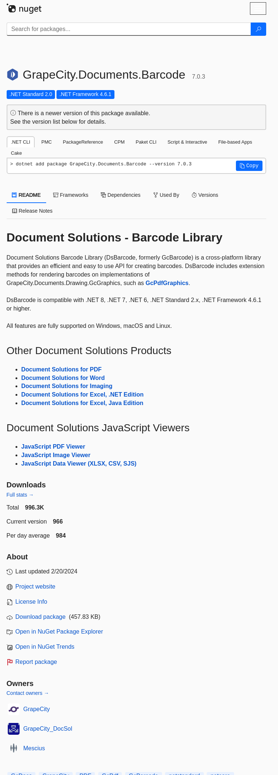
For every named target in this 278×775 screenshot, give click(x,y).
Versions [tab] (205, 195)
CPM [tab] (119, 142)
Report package (36, 662)
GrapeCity (36, 709)
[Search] (258, 29)
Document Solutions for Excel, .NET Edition (82, 394)
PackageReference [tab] (83, 142)
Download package (41, 617)
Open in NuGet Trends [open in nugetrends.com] (45, 647)
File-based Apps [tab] (235, 142)
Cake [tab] (16, 153)
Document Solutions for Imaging (67, 386)
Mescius (34, 748)
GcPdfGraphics (166, 283)
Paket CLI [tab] (146, 142)
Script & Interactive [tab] (187, 142)
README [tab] (26, 195)
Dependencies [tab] (120, 195)
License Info (31, 602)
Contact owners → (28, 693)
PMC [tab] (46, 142)
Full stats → (20, 495)
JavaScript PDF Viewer (53, 446)
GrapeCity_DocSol (47, 729)
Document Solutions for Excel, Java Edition (82, 403)
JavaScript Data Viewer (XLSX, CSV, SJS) (79, 463)
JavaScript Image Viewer (55, 455)
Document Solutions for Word (63, 378)
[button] (249, 166)
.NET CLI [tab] (20, 142)
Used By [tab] (166, 195)
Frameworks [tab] (70, 195)
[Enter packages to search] (129, 29)
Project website (36, 586)
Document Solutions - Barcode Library (115, 237)
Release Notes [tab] (32, 211)
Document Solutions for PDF (61, 369)
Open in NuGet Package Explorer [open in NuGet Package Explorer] (59, 631)
